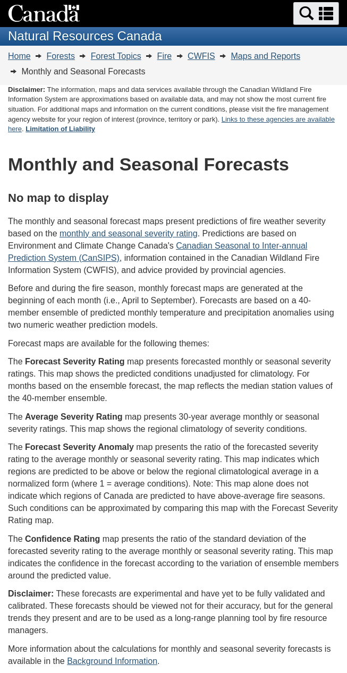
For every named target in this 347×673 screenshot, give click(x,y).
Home (19, 56)
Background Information (112, 661)
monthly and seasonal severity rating (129, 233)
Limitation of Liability (60, 129)
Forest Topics (116, 56)
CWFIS (201, 56)
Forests (61, 56)
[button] (316, 13)
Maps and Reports (266, 56)
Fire (164, 56)
